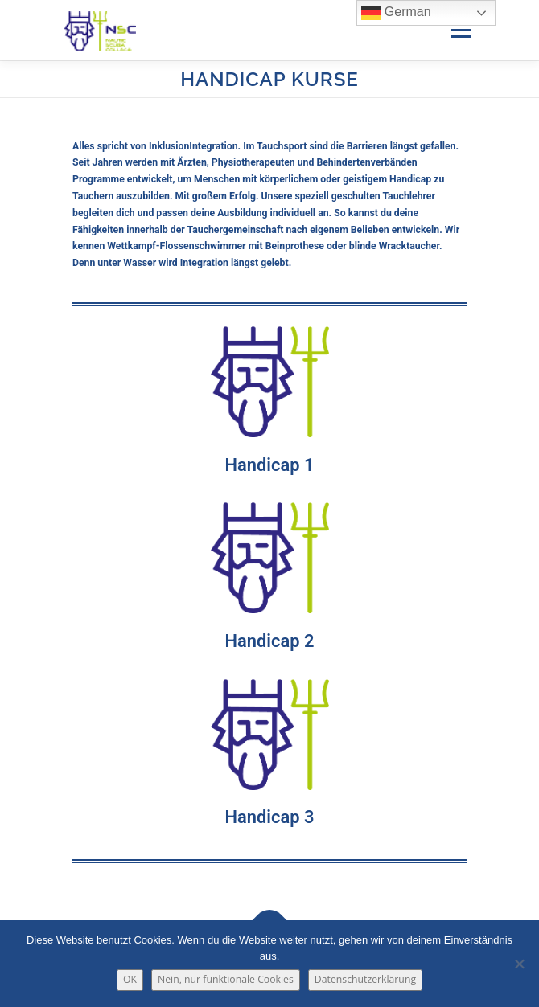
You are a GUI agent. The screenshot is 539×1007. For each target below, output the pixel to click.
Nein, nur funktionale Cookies (226, 979)
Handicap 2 (270, 641)
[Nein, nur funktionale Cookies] (519, 964)
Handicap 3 (270, 817)
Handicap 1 (270, 465)
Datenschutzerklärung (365, 979)
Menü (459, 30)
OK (130, 979)
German (395, 13)
